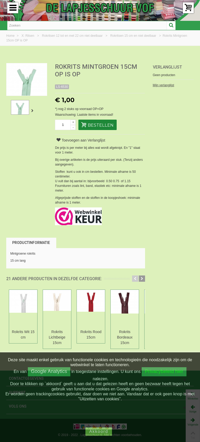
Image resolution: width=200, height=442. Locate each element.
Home (10, 36)
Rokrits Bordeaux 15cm (126, 334)
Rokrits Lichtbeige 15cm (57, 337)
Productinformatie (31, 243)
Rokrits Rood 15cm (92, 334)
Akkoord (98, 431)
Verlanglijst (167, 67)
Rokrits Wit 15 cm (23, 334)
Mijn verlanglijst (163, 85)
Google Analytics (49, 371)
